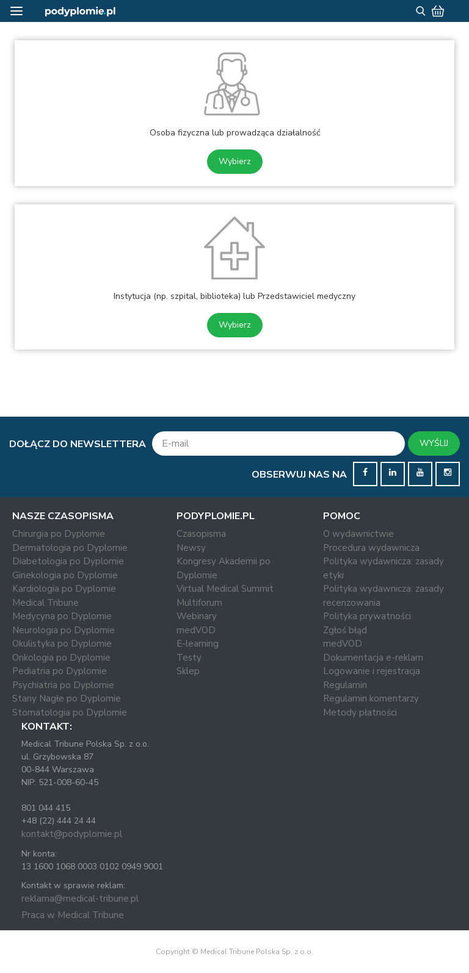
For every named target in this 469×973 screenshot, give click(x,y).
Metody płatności (360, 712)
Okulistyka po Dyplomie (62, 643)
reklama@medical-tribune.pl (80, 898)
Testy (189, 658)
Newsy (191, 548)
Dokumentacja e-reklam (373, 658)
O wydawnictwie (358, 534)
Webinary (196, 616)
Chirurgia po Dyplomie (58, 534)
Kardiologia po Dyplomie (64, 589)
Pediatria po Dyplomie (59, 671)
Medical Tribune (45, 603)
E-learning (197, 643)
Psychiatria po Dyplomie (63, 685)
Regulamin (345, 685)
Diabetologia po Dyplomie (68, 561)
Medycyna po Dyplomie (62, 616)
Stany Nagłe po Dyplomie (66, 698)
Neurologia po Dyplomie (63, 630)
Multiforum (199, 603)
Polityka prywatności (367, 616)
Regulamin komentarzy (371, 698)
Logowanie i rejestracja (371, 671)
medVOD (196, 630)
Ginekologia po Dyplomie (65, 575)
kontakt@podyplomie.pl (71, 834)
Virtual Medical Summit (225, 589)
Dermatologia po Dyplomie (70, 548)
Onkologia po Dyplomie (61, 658)
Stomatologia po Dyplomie (69, 712)
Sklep (188, 671)
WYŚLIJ (434, 443)
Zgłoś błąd (345, 630)
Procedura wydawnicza (371, 548)
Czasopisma (201, 534)
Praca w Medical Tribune (72, 915)
